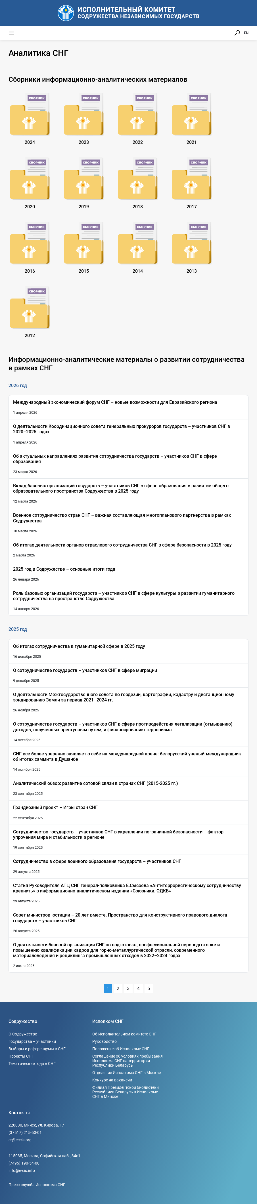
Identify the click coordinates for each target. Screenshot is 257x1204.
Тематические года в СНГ (32, 1063)
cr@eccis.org (20, 1140)
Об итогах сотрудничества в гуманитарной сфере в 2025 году (79, 646)
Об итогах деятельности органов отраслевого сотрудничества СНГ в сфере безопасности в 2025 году (122, 545)
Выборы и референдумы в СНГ (37, 1049)
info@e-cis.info (22, 1170)
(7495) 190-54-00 (24, 1163)
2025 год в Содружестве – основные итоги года (64, 569)
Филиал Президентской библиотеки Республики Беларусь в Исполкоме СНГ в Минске (125, 1092)
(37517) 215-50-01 (25, 1132)
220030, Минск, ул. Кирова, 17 (36, 1125)
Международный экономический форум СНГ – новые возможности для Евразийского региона (115, 402)
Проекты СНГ (21, 1056)
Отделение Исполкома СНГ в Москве (126, 1072)
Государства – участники (32, 1041)
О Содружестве (23, 1034)
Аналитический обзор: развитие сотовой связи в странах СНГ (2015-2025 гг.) (95, 783)
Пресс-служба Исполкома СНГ (37, 1184)
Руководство (104, 1041)
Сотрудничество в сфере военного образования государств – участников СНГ (97, 861)
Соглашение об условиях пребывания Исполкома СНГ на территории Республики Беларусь (127, 1061)
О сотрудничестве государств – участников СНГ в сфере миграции (85, 670)
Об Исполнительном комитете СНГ (124, 1034)
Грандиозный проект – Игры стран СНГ (55, 807)
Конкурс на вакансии (112, 1080)
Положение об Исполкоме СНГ (120, 1049)
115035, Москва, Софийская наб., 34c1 (44, 1155)
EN (246, 33)
